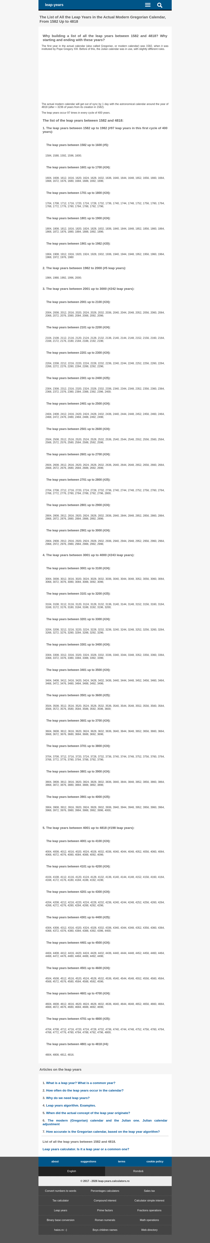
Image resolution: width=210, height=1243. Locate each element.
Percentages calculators (105, 1190)
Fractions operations (149, 1210)
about (55, 1161)
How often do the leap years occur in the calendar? (85, 1090)
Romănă (138, 1171)
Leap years (60, 1210)
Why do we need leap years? (68, 1098)
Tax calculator (60, 1200)
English (71, 1171)
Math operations (149, 1220)
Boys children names (105, 1229)
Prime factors (105, 1210)
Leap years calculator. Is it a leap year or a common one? (86, 1149)
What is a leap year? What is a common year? (80, 1083)
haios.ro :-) (60, 1229)
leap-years (54, 5)
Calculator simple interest (149, 1200)
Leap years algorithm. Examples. (71, 1105)
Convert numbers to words (60, 1190)
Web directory (149, 1229)
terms (121, 1161)
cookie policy (155, 1161)
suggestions (88, 1161)
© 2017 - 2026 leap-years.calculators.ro (105, 1181)
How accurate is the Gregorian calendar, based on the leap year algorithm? (103, 1131)
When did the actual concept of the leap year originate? (88, 1113)
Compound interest (105, 1200)
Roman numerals (105, 1220)
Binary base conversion (60, 1220)
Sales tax (149, 1190)
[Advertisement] (105, 76)
